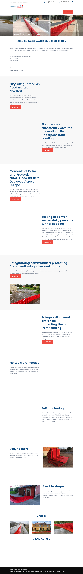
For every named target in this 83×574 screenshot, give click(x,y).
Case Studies (13, 2)
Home (23, 12)
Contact (59, 12)
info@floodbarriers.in (51, 2)
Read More (15, 107)
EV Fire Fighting (44, 12)
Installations (52, 12)
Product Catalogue (23, 2)
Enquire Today (68, 12)
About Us (28, 12)
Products (35, 12)
